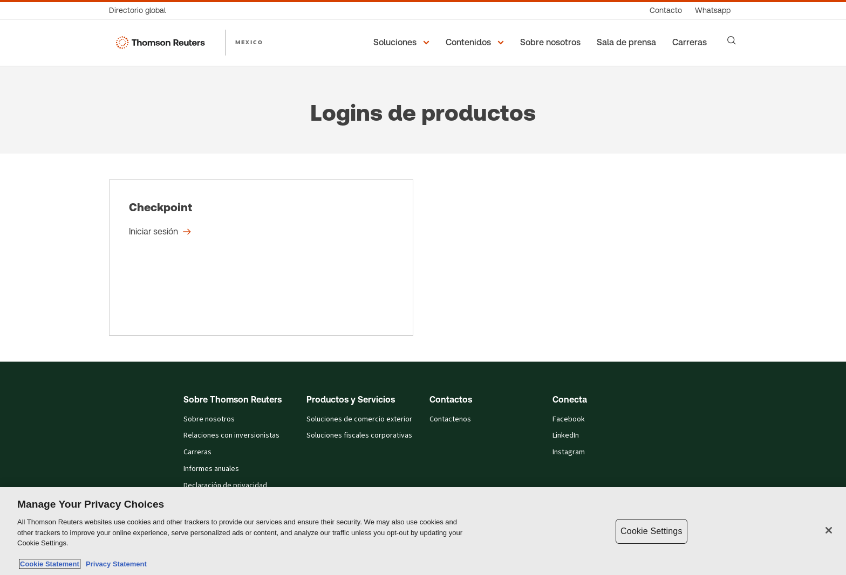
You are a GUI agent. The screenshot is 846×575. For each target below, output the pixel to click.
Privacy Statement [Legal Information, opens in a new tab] (114, 564)
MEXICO (249, 42)
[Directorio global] (140, 10)
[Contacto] (665, 10)
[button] (403, 42)
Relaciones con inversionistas (231, 435)
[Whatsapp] (712, 10)
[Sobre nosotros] (552, 42)
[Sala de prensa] (628, 42)
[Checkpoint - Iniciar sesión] (261, 257)
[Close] (829, 530)
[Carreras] (691, 42)
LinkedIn (565, 435)
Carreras (197, 452)
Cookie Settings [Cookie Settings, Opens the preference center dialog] (651, 531)
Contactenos (450, 419)
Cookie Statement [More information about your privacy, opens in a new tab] (49, 564)
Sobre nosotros (209, 419)
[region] (423, 531)
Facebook (568, 419)
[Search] (731, 40)
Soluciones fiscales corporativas (359, 435)
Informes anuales (211, 469)
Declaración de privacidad (225, 485)
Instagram (568, 452)
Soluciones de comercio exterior (359, 419)
